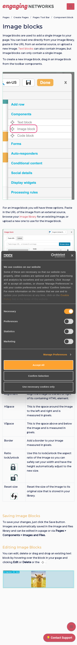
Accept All (38, 365)
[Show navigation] (71, 626)
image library (27, 216)
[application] (59, 638)
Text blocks (25, 48)
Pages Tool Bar (41, 17)
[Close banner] (72, 255)
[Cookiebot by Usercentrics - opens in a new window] (51, 255)
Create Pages (21, 17)
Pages (6, 17)
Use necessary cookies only (38, 386)
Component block (63, 17)
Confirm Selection (38, 375)
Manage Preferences (55, 354)
